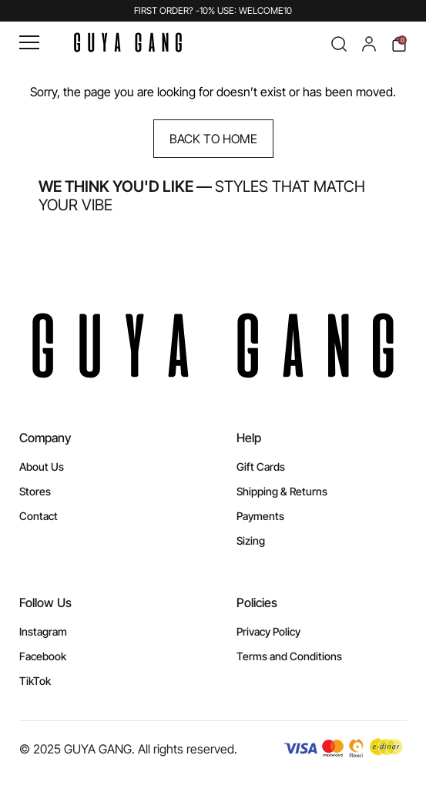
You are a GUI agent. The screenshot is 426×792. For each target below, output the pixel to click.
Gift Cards (260, 466)
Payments (260, 515)
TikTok (35, 680)
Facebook (42, 656)
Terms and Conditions (289, 656)
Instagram (43, 631)
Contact (38, 515)
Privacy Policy (268, 631)
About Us (41, 466)
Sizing (250, 540)
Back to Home (213, 138)
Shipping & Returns (281, 491)
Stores (35, 491)
